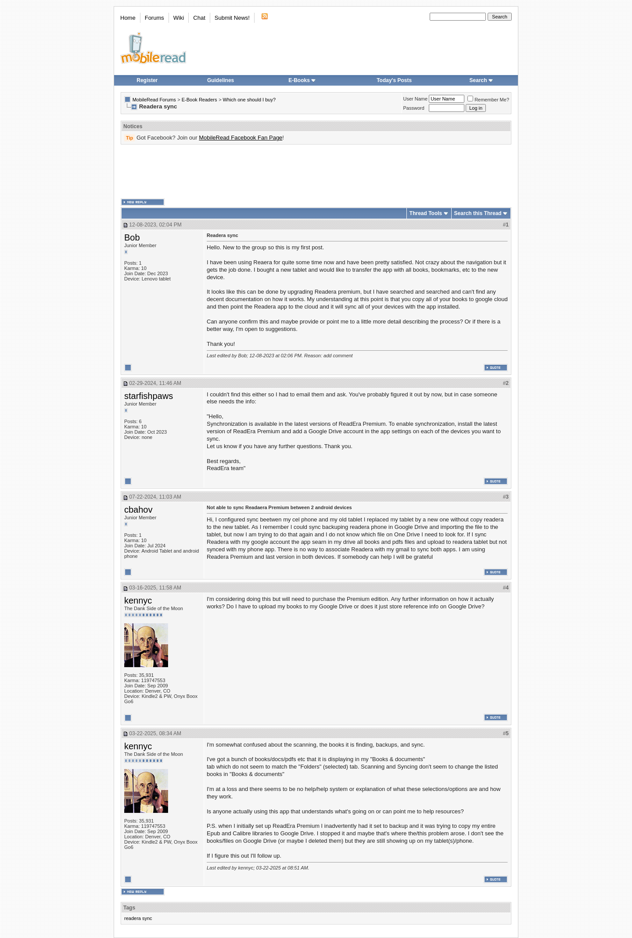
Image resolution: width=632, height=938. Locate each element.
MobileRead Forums (154, 99)
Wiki (178, 17)
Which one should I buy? (249, 99)
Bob (132, 237)
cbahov (138, 509)
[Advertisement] (316, 171)
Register (147, 80)
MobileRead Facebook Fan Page (240, 137)
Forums (154, 17)
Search (481, 80)
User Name (415, 98)
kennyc (138, 600)
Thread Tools (425, 213)
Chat (199, 17)
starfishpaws (148, 396)
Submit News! (232, 17)
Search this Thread (478, 213)
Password (413, 108)
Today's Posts (394, 80)
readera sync (138, 918)
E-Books (302, 80)
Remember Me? (488, 99)
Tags (129, 908)
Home (128, 17)
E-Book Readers (199, 99)
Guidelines (220, 80)
